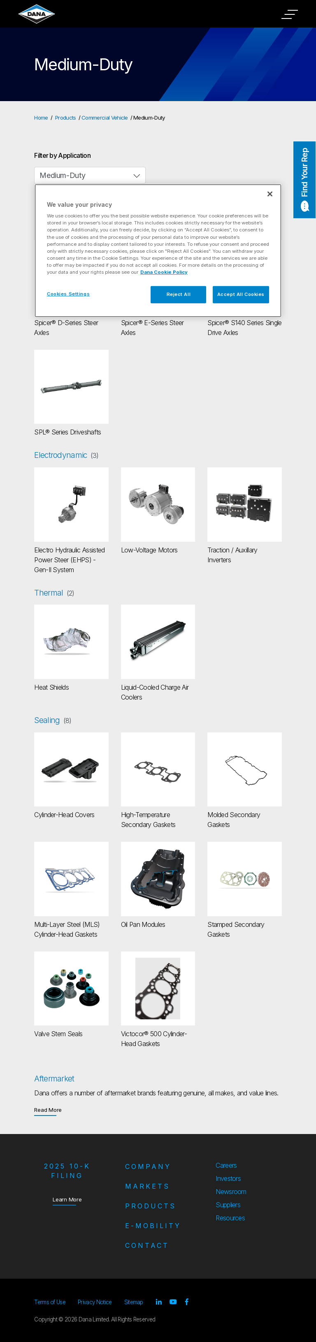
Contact (147, 1245)
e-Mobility (153, 1226)
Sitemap (133, 1302)
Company (148, 1166)
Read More (48, 1109)
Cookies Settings (68, 294)
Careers (226, 1165)
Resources (230, 1218)
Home (41, 117)
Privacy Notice (95, 1302)
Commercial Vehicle (104, 117)
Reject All (179, 294)
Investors (228, 1178)
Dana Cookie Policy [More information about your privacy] (164, 272)
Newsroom (231, 1191)
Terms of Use (49, 1302)
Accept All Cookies (241, 294)
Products (65, 117)
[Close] (270, 194)
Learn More (67, 1199)
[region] (158, 250)
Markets (147, 1186)
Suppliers (228, 1205)
